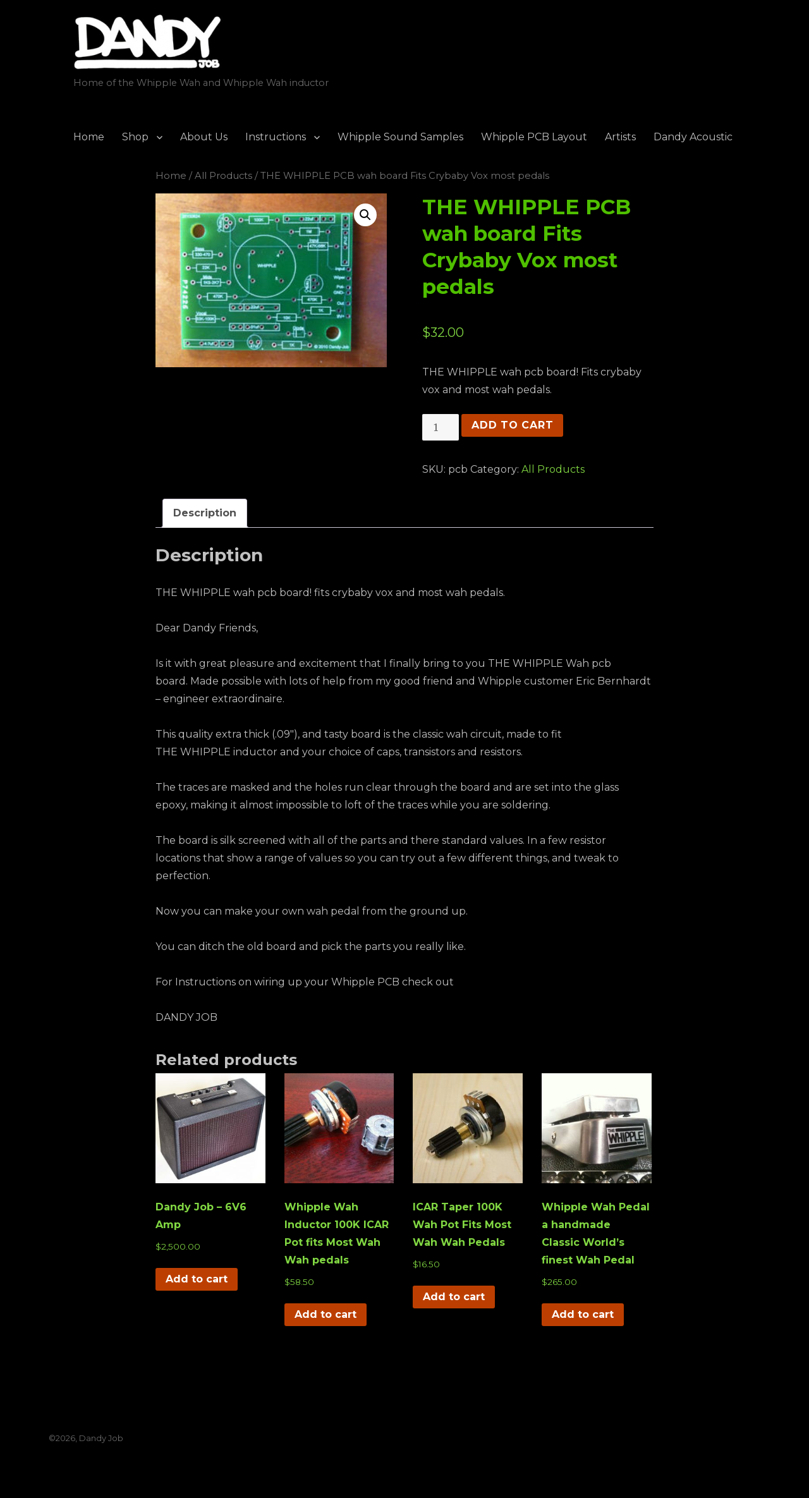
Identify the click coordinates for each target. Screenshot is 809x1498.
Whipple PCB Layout (534, 137)
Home (88, 137)
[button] (365, 215)
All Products (223, 175)
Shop (135, 137)
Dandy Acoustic (693, 137)
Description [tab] (204, 513)
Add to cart (512, 425)
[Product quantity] (440, 427)
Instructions (275, 137)
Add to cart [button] (197, 1279)
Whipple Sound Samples (400, 137)
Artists (620, 137)
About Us (204, 137)
